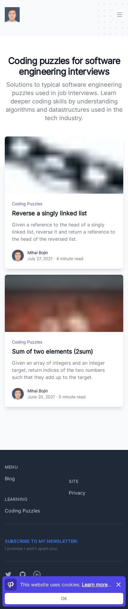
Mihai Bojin (37, 252)
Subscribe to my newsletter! (41, 541)
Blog (10, 478)
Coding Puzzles (27, 203)
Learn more (98, 585)
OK (64, 598)
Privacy (77, 493)
